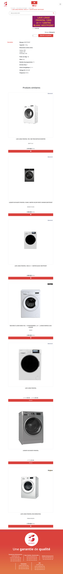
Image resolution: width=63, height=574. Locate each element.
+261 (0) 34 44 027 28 (47, 559)
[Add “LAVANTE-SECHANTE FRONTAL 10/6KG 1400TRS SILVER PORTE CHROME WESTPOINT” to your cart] (30, 214)
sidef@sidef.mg (15, 556)
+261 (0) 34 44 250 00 (23, 568)
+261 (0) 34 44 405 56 (15, 561)
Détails (30, 400)
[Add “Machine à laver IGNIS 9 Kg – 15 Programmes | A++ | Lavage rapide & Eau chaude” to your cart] (30, 338)
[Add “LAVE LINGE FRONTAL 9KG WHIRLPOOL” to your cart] (30, 526)
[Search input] (31, 13)
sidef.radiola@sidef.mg (47, 557)
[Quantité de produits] (35, 36)
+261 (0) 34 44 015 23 (39, 568)
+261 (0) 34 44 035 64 (31, 560)
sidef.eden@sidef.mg (31, 557)
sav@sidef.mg (39, 564)
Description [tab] (10, 42)
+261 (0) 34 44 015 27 (39, 569)
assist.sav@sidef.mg (40, 566)
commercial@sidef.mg (15, 557)
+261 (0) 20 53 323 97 (23, 567)
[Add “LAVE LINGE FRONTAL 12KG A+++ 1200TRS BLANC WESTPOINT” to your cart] (30, 278)
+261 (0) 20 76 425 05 (31, 558)
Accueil (13, 8)
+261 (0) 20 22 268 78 (15, 559)
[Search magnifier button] (53, 13)
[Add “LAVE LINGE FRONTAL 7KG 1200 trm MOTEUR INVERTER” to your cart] (30, 151)
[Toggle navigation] (60, 4)
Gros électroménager (21, 8)
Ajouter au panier (45, 35)
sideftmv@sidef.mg (23, 565)
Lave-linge (31, 8)
